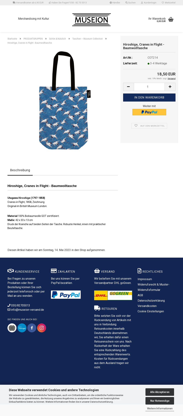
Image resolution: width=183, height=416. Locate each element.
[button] (128, 98)
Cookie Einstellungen (151, 323)
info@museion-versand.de (26, 321)
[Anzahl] (149, 98)
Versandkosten (147, 317)
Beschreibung (20, 182)
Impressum (145, 290)
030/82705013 (19, 317)
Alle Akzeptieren (159, 392)
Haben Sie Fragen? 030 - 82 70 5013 (68, 2)
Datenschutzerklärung (101, 401)
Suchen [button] (130, 2)
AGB (140, 307)
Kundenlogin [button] (148, 2)
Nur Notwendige (159, 400)
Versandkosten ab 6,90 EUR (28, 2)
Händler (115, 2)
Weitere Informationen (160, 408)
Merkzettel (168, 2)
